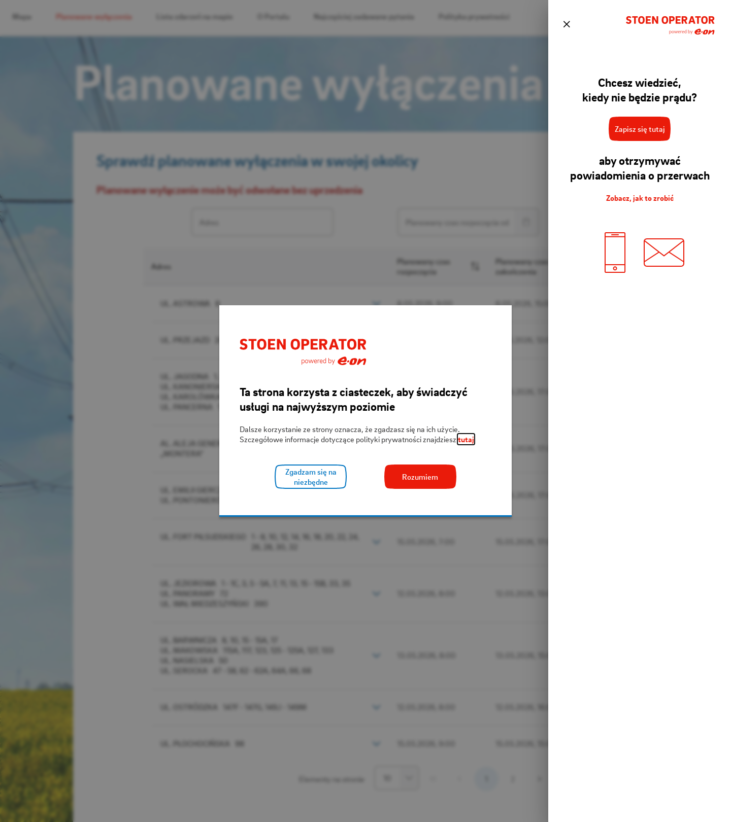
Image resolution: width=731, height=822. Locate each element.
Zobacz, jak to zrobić (640, 198)
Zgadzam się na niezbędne (311, 477)
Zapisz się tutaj (640, 129)
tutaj (466, 439)
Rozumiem (420, 477)
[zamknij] (566, 24)
